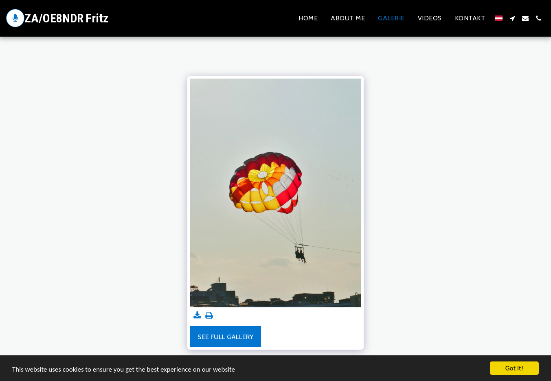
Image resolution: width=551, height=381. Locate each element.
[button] (512, 18)
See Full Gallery (225, 337)
